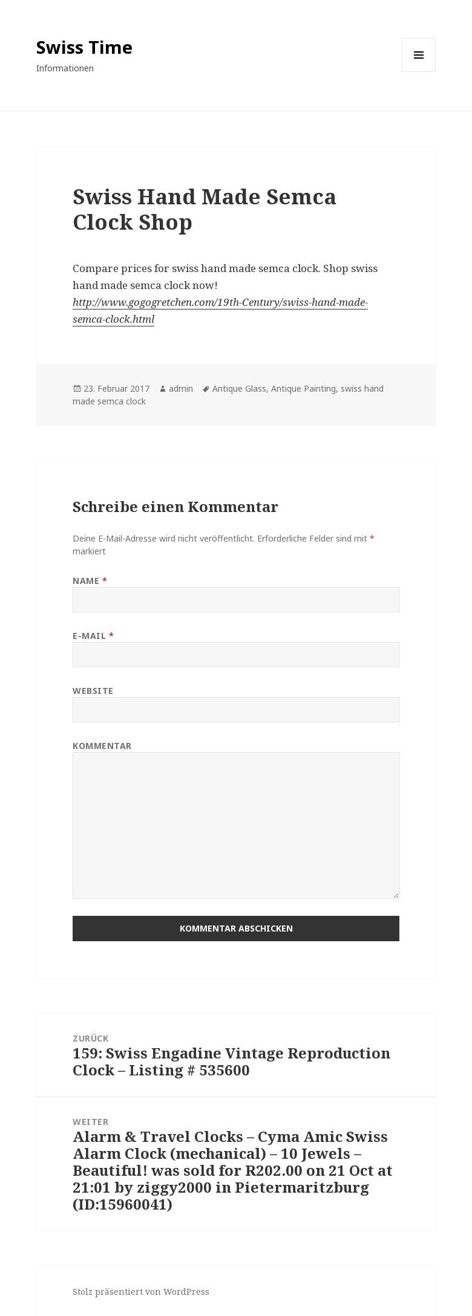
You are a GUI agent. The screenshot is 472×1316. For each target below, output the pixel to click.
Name (90, 580)
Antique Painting (303, 388)
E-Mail (93, 635)
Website (93, 690)
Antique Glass (239, 388)
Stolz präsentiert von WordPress (141, 1291)
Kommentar (102, 745)
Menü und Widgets (419, 71)
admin (181, 388)
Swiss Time (84, 47)
